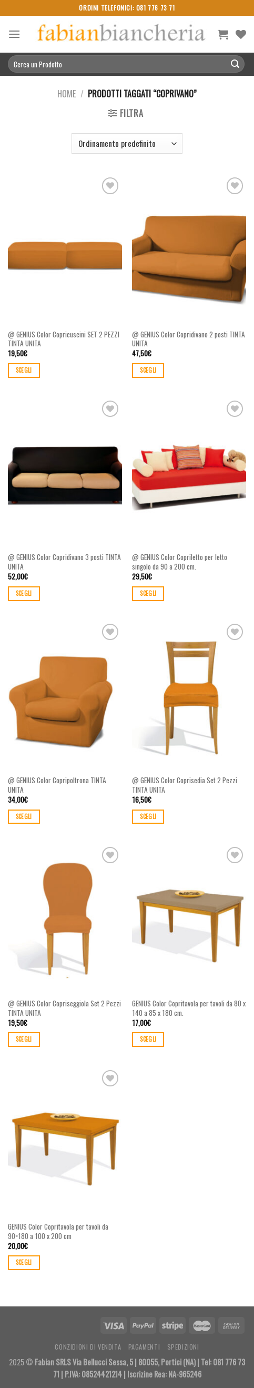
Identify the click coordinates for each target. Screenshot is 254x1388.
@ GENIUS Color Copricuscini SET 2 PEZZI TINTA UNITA (63, 339)
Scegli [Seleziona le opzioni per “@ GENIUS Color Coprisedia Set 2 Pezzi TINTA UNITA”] (148, 816)
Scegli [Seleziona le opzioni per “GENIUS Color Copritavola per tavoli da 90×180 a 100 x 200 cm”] (24, 1262)
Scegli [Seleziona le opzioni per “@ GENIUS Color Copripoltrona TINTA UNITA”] (24, 816)
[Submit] (235, 64)
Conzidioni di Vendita (88, 1347)
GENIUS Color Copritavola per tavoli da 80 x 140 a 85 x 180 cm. (189, 1008)
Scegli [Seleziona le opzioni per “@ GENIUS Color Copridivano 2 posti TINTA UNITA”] (148, 370)
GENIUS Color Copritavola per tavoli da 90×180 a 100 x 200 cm (58, 1231)
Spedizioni (183, 1347)
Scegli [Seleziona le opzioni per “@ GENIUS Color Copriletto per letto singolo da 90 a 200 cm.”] (148, 593)
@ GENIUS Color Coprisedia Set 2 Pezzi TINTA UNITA (184, 785)
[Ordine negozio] (127, 143)
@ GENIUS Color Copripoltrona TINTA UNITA (57, 785)
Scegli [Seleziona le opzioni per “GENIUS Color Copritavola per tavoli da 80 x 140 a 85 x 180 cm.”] (148, 1039)
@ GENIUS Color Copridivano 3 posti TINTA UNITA (64, 562)
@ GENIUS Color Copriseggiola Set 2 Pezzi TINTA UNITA (64, 1008)
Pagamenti (144, 1347)
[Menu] (14, 34)
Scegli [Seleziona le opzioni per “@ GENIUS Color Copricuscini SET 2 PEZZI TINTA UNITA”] (24, 370)
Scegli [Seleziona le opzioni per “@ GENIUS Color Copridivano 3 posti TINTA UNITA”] (24, 593)
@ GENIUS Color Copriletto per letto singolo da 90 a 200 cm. (179, 562)
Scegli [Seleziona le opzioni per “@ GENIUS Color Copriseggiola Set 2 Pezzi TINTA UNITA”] (24, 1039)
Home (66, 93)
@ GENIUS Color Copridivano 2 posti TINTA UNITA (188, 339)
